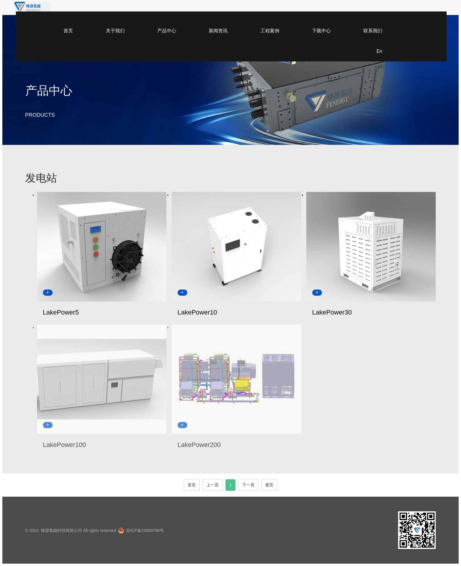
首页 (162, 11)
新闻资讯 (253, 11)
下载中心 (316, 11)
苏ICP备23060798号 (145, 530)
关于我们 (189, 11)
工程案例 (284, 11)
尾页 (269, 485)
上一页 (212, 485)
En (374, 11)
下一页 (248, 485)
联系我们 (348, 11)
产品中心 (221, 11)
